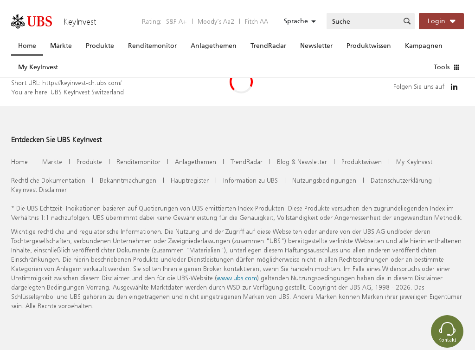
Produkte (100, 45)
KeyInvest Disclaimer (39, 189)
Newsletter (316, 45)
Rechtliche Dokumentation (48, 180)
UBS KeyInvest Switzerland (87, 91)
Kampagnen (424, 45)
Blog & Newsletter (302, 161)
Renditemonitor (152, 45)
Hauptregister (190, 180)
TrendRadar (268, 45)
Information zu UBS (250, 180)
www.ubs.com (237, 277)
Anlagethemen (214, 45)
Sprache (296, 21)
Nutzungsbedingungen (324, 180)
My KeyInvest (38, 67)
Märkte (61, 45)
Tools (441, 67)
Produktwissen (369, 45)
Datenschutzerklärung (401, 180)
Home (27, 45)
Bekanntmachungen (128, 180)
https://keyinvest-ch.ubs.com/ (82, 82)
